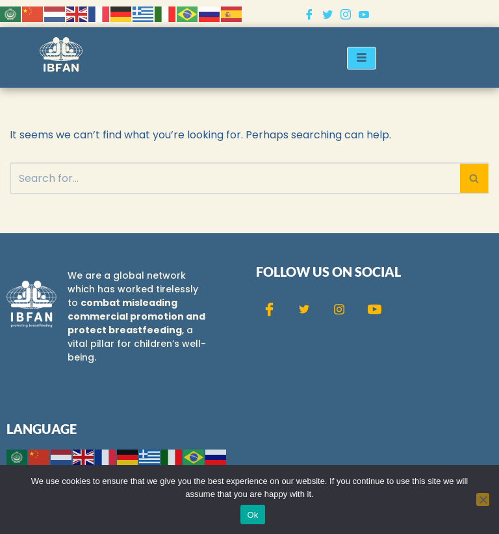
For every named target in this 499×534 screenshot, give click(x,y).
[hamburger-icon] (361, 58)
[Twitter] (327, 13)
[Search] (235, 178)
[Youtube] (364, 13)
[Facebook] (309, 13)
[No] (482, 499)
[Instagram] (345, 13)
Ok (252, 515)
